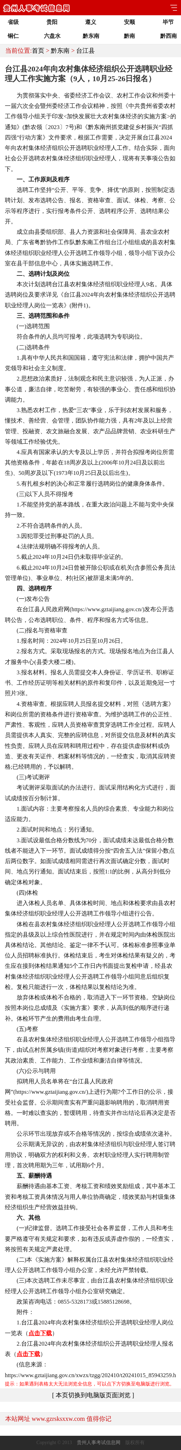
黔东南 (60, 50)
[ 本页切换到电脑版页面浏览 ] (93, 1395)
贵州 (146, 106)
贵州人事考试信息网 (98, 1442)
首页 (38, 50)
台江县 (85, 50)
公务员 (161, 567)
